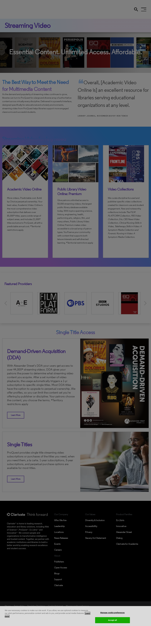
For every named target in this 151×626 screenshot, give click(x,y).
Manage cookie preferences (112, 616)
